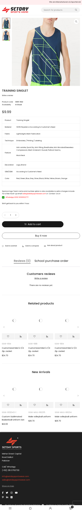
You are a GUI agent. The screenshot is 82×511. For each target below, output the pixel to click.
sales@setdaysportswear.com (34, 193)
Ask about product (54, 236)
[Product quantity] (10, 215)
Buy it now (41, 226)
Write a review (7, 95)
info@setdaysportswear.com (15, 467)
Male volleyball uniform (39, 407)
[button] (76, 21)
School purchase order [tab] (51, 252)
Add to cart (52, 215)
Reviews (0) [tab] (22, 252)
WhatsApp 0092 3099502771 (15, 197)
